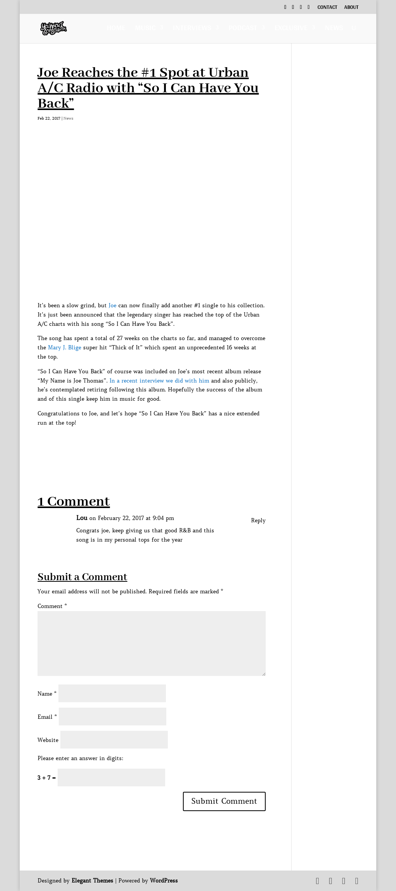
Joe (112, 305)
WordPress (164, 880)
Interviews (192, 29)
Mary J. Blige (64, 347)
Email (47, 716)
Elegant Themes (92, 880)
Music (145, 29)
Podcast (243, 29)
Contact (327, 8)
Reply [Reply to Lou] (258, 520)
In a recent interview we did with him (159, 380)
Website (48, 740)
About (351, 8)
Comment (52, 606)
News (334, 29)
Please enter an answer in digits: (80, 758)
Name (47, 693)
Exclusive (291, 29)
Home (116, 29)
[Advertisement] (178, 445)
